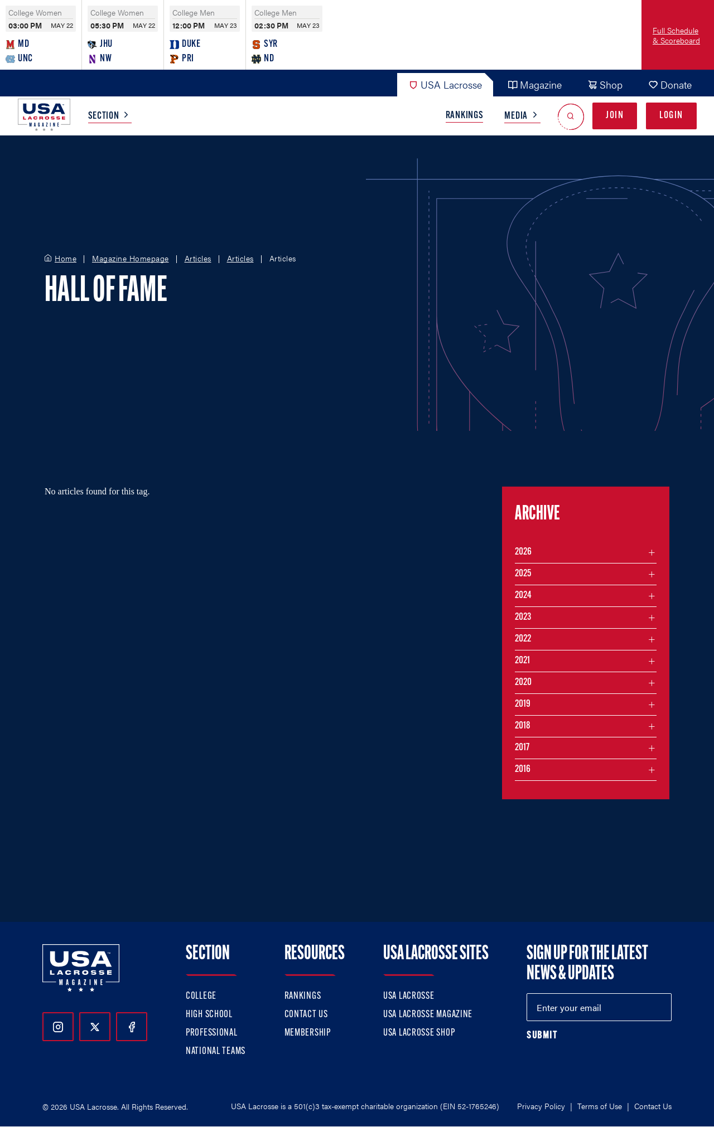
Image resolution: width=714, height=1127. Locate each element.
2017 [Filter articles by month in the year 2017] (522, 747)
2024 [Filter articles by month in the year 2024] (523, 595)
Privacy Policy (541, 1106)
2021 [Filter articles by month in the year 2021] (522, 660)
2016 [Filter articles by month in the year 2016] (522, 769)
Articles (198, 259)
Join (615, 115)
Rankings (465, 115)
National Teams (215, 1051)
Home (65, 259)
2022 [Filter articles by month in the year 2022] (523, 639)
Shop (605, 84)
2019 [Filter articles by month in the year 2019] (522, 704)
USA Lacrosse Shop (419, 1033)
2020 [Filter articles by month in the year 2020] (523, 682)
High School (209, 1014)
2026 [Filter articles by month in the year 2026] (523, 552)
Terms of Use (599, 1106)
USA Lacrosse (445, 84)
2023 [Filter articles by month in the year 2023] (523, 617)
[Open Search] (570, 116)
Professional (212, 1033)
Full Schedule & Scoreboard (676, 35)
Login (671, 115)
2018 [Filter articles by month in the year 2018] (522, 726)
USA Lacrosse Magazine (427, 1014)
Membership (307, 1033)
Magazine (535, 84)
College (201, 996)
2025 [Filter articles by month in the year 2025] (523, 574)
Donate (670, 84)
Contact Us (306, 1014)
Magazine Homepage (130, 259)
